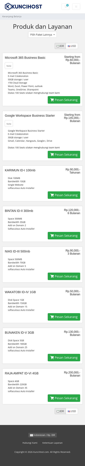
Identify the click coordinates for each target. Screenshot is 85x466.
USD (72, 46)
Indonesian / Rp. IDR (42, 435)
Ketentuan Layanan (52, 442)
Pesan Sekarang (64, 100)
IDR (60, 46)
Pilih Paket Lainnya (41, 34)
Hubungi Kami (30, 442)
